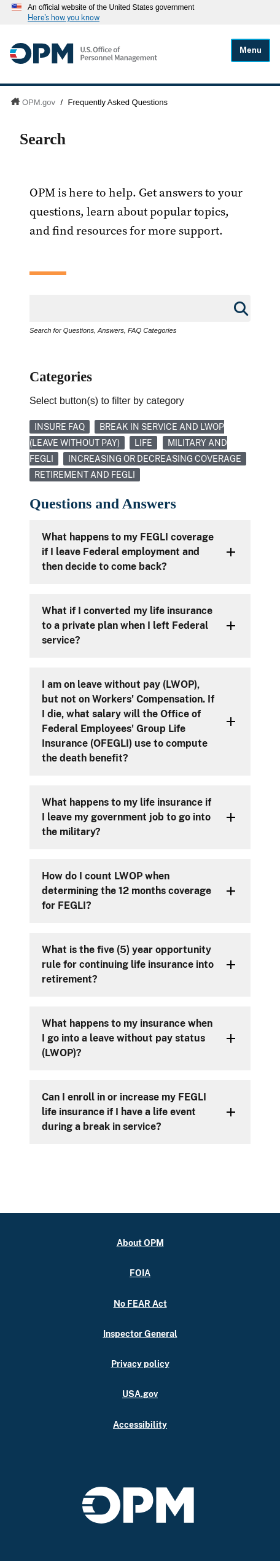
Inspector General (140, 1333)
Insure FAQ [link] (59, 427)
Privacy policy (140, 1363)
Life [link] (143, 443)
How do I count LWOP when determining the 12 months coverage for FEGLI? (126, 890)
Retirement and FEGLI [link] (84, 475)
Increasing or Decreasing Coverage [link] (154, 459)
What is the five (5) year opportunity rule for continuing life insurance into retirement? (128, 964)
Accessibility (140, 1424)
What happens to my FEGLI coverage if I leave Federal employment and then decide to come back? (128, 551)
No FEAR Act (140, 1303)
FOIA (140, 1272)
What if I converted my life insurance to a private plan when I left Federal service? (127, 625)
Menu (250, 50)
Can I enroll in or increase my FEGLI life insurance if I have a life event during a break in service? (124, 1111)
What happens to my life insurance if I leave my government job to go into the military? (126, 817)
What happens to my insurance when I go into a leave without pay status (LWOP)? (127, 1038)
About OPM (140, 1242)
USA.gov (140, 1393)
